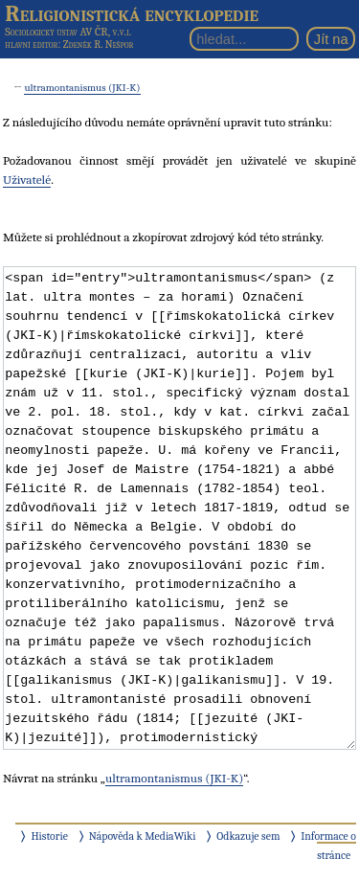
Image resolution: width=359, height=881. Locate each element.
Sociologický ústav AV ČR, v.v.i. (68, 31)
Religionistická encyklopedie (131, 13)
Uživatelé (27, 179)
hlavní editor (31, 44)
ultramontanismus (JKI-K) (82, 87)
